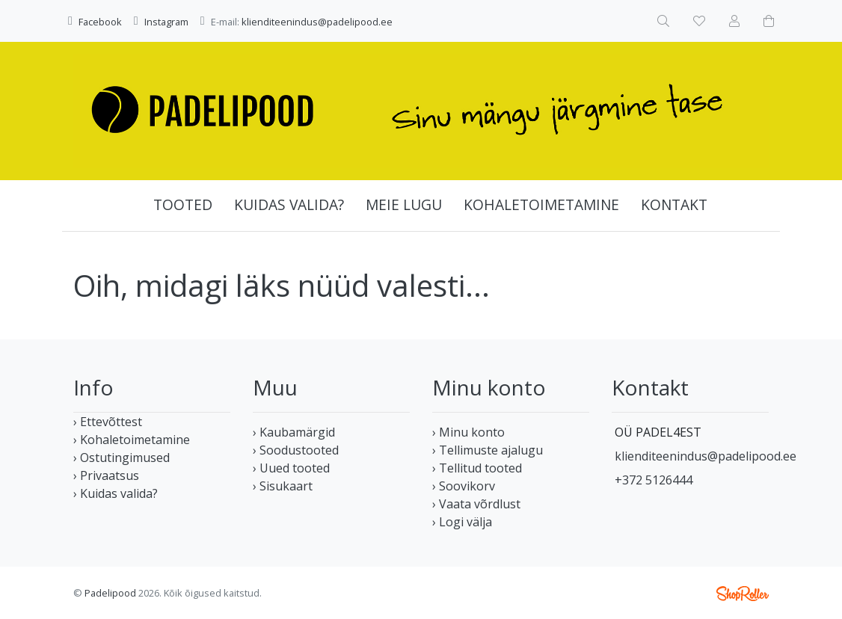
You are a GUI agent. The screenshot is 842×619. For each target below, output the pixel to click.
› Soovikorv (463, 486)
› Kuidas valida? (115, 493)
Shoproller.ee (742, 593)
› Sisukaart (283, 486)
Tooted (182, 204)
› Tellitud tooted (477, 468)
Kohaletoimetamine (541, 204)
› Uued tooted (291, 468)
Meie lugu (404, 204)
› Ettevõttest (107, 421)
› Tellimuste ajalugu (487, 450)
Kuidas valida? (289, 204)
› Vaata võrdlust (476, 504)
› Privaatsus (106, 475)
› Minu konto (468, 432)
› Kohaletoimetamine (131, 439)
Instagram (166, 21)
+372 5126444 (653, 480)
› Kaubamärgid (294, 432)
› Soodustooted (296, 450)
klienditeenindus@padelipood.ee (317, 21)
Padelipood (110, 593)
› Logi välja (462, 522)
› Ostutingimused (121, 457)
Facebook (100, 21)
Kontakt (674, 204)
